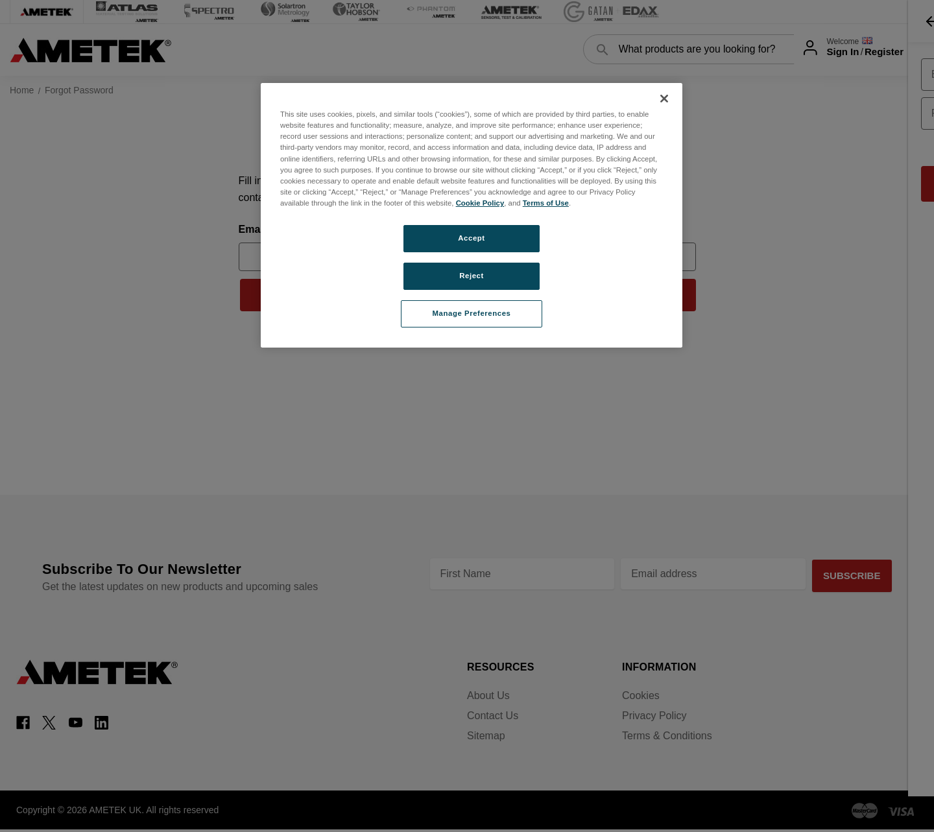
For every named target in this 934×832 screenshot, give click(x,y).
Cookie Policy (480, 203)
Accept (471, 238)
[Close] (664, 98)
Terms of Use (546, 203)
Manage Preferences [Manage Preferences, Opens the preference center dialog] (472, 313)
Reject (471, 275)
